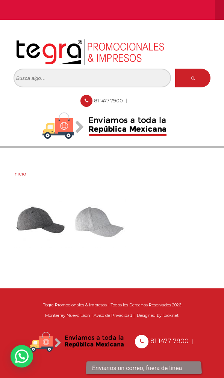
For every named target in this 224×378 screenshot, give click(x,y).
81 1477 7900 (109, 101)
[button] (22, 356)
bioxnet (171, 315)
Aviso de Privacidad (113, 315)
